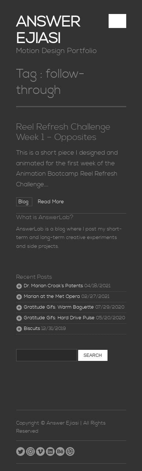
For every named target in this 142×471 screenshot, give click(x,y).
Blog (24, 201)
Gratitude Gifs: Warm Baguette (59, 307)
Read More (51, 201)
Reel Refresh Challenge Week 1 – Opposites (63, 132)
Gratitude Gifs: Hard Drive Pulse (59, 318)
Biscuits (32, 329)
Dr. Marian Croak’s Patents (53, 286)
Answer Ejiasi (48, 30)
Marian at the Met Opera (52, 297)
